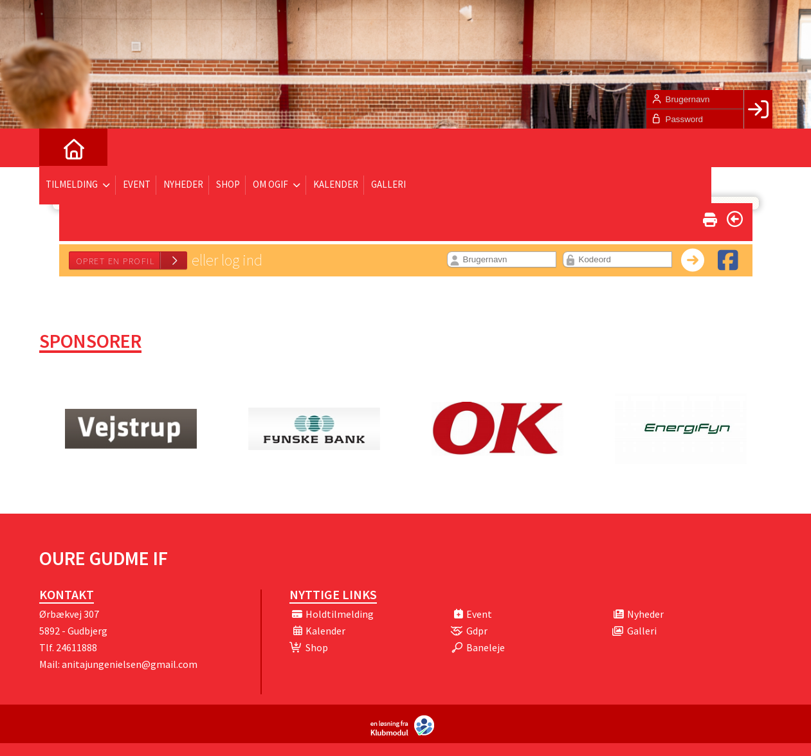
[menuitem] (58, 148)
